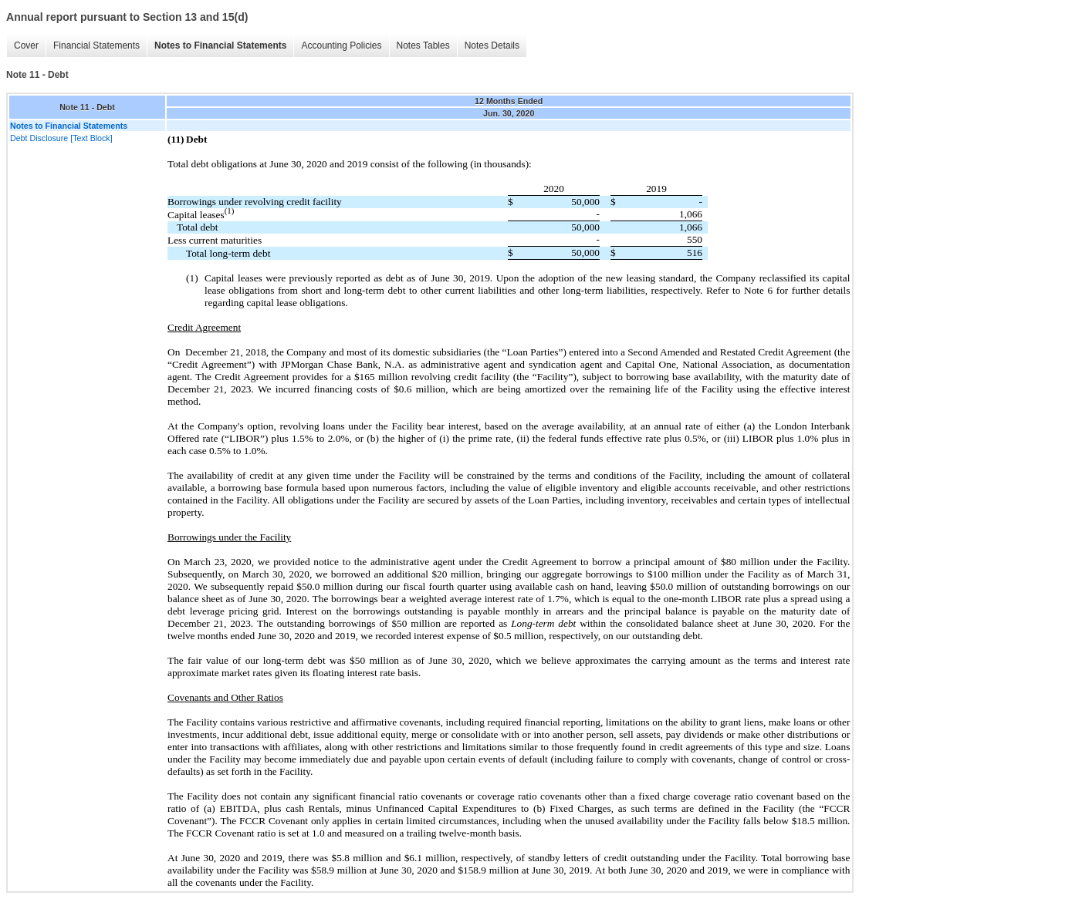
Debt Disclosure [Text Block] (61, 138)
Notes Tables (423, 45)
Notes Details (492, 45)
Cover (26, 45)
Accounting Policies (341, 45)
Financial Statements (96, 45)
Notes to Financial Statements (220, 45)
